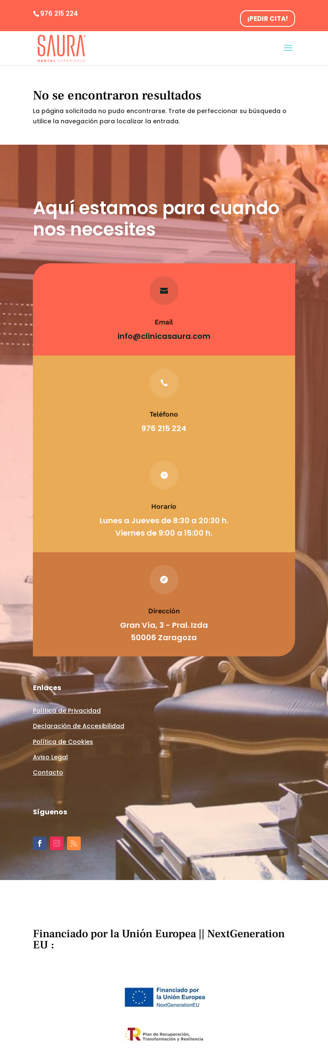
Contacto (48, 772)
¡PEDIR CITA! (267, 18)
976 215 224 (59, 13)
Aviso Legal (50, 757)
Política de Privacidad (67, 710)
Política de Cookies (63, 741)
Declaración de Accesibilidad (78, 726)
